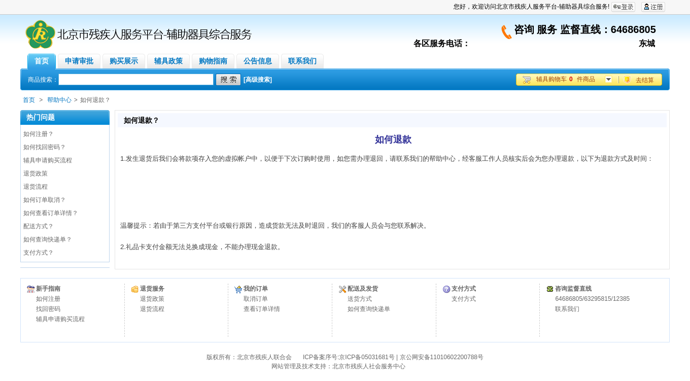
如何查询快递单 (369, 309)
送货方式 (360, 298)
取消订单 (256, 298)
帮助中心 (59, 99)
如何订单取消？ (44, 199)
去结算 (645, 80)
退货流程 (35, 186)
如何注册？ (38, 133)
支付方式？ (38, 252)
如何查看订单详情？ (50, 213)
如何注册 (48, 298)
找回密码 (48, 309)
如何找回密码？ (44, 147)
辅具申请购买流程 (47, 160)
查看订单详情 (262, 309)
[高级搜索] (258, 79)
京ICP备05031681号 (366, 357)
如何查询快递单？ (47, 239)
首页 (29, 99)
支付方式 (464, 298)
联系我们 (567, 309)
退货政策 (35, 173)
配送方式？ (38, 226)
